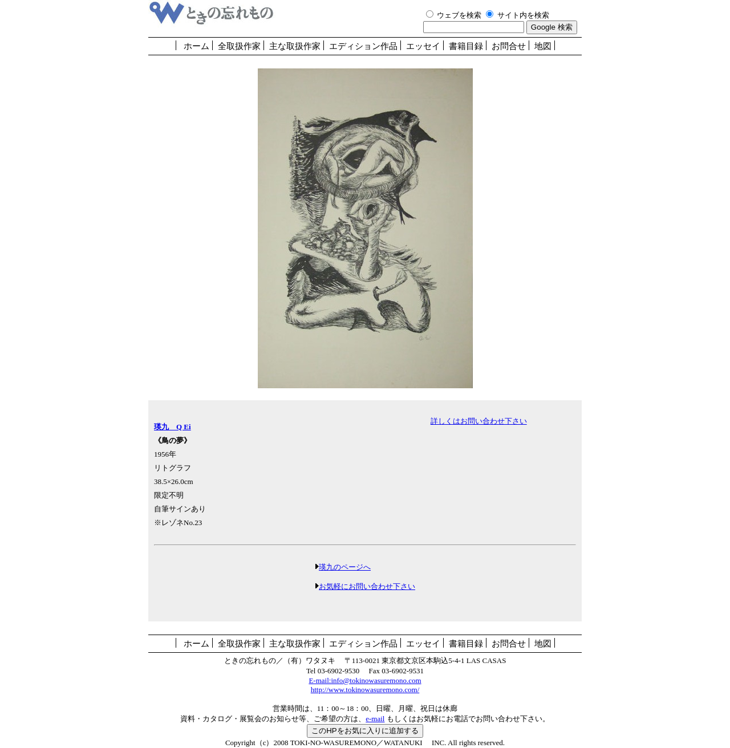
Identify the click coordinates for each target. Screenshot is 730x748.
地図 (542, 46)
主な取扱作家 (295, 46)
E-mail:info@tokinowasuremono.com (365, 680)
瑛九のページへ (345, 567)
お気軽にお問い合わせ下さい (367, 586)
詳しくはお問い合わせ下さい (479, 421)
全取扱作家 (239, 46)
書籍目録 (466, 46)
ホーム (196, 46)
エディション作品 (363, 46)
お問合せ (509, 46)
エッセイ (423, 46)
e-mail (375, 718)
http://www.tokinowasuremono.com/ (365, 689)
